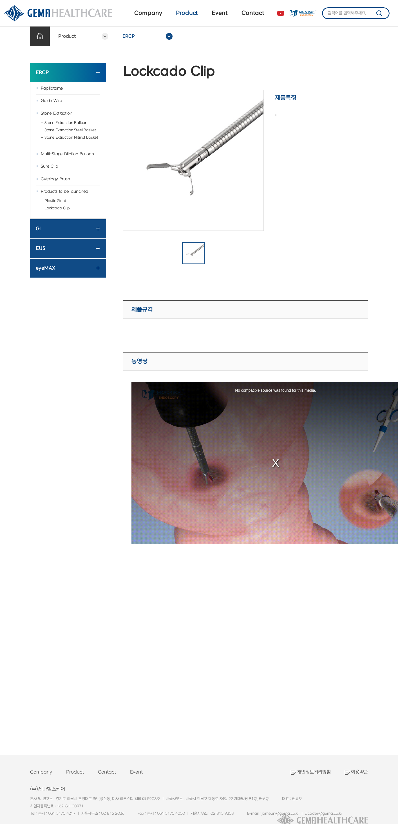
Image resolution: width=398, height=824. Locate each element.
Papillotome (52, 88)
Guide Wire (51, 100)
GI (38, 228)
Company (148, 13)
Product (187, 13)
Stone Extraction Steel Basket (70, 130)
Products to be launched (64, 191)
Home (40, 36)
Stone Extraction (56, 113)
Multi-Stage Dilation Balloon (67, 154)
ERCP (42, 72)
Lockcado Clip (57, 208)
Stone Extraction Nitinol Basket (71, 137)
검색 (379, 13)
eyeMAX (45, 268)
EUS (40, 248)
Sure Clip (49, 166)
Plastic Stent (55, 201)
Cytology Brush (55, 179)
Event (219, 13)
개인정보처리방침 (314, 772)
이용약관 (359, 772)
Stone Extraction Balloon (65, 123)
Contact (253, 13)
